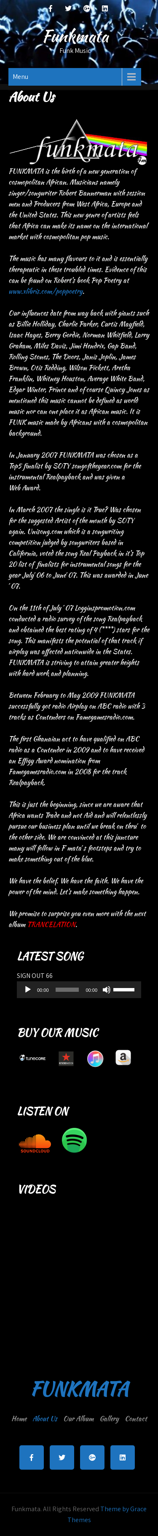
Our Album (78, 1418)
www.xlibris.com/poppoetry (45, 291)
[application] (79, 989)
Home (19, 1418)
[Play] (28, 990)
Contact (136, 1418)
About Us (44, 1418)
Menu (20, 76)
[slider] (67, 990)
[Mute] (106, 990)
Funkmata (75, 36)
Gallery (109, 1418)
